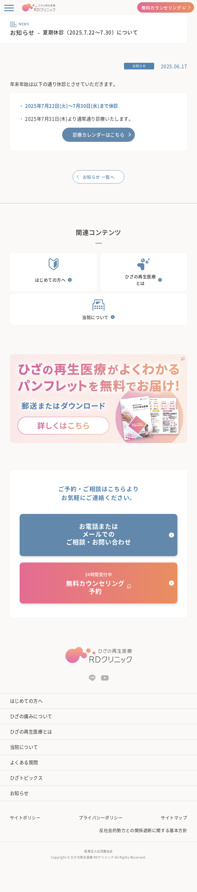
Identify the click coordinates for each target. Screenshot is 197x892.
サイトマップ (174, 817)
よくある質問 (24, 762)
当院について (24, 747)
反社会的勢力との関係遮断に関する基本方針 (143, 830)
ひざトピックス (26, 777)
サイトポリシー (25, 817)
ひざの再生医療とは (31, 731)
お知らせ (19, 793)
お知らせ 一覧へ (98, 177)
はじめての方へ (26, 700)
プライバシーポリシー (101, 817)
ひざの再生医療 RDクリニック (92, 857)
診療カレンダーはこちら (98, 134)
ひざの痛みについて (31, 716)
